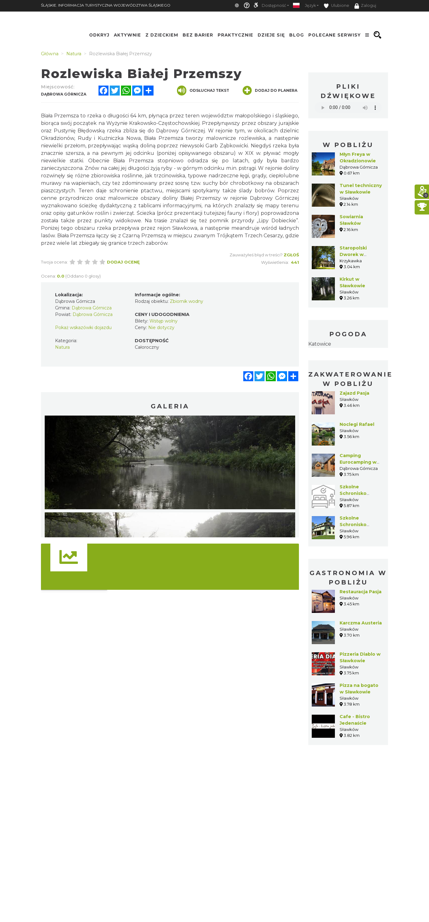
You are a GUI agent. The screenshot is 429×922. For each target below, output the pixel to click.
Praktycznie (235, 34)
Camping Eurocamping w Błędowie (358, 462)
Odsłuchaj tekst (203, 91)
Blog (296, 34)
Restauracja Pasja (360, 591)
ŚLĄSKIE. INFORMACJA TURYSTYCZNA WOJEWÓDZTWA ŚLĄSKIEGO (105, 5)
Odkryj (99, 34)
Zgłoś (291, 254)
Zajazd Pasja (354, 393)
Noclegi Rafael (357, 424)
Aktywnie (127, 34)
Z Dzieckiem (161, 34)
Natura (62, 347)
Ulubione (336, 5)
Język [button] (310, 5)
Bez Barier (198, 34)
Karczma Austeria (361, 623)
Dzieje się (271, 34)
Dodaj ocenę (123, 261)
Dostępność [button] (274, 5)
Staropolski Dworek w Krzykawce (353, 254)
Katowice (319, 344)
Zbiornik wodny (186, 301)
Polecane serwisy (334, 34)
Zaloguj (365, 6)
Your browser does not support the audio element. (348, 107)
